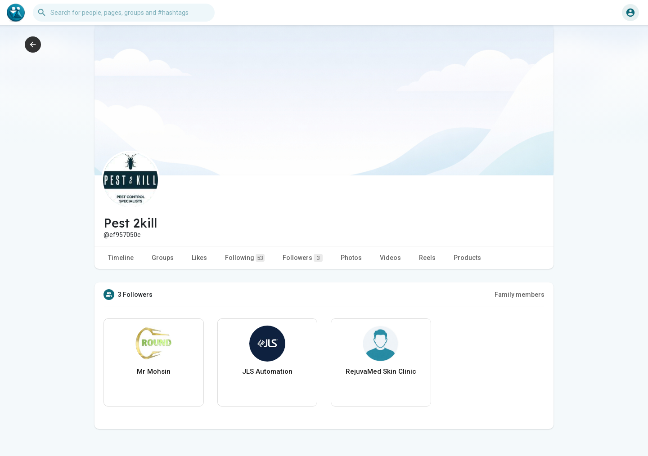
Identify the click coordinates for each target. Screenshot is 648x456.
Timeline (121, 257)
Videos (390, 257)
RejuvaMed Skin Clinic (381, 371)
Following (245, 258)
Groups (163, 257)
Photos (351, 257)
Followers (303, 258)
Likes (199, 257)
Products (467, 257)
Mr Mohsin (154, 371)
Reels (427, 257)
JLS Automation (267, 371)
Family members (519, 294)
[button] (124, 13)
